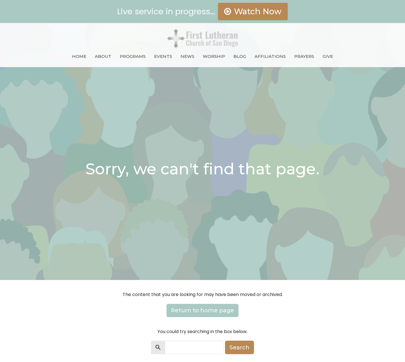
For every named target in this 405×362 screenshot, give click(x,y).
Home (79, 56)
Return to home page (202, 310)
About (103, 56)
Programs (133, 56)
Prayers (304, 56)
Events (163, 56)
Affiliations (270, 56)
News (187, 56)
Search (239, 347)
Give (328, 56)
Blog (239, 56)
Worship (214, 56)
